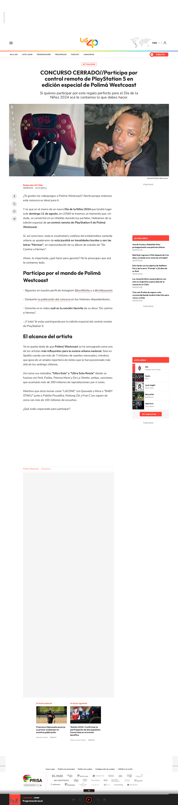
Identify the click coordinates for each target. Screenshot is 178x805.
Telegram (14, 219)
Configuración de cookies (105, 769)
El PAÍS (57, 776)
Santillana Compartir (98, 776)
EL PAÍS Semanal (116, 779)
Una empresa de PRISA (33, 778)
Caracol (138, 776)
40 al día (14, 54)
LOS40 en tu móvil (125, 769)
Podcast (75, 54)
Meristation (132, 784)
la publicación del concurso (54, 299)
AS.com (119, 776)
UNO (76, 779)
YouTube (83, 750)
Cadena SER (110, 776)
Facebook (14, 196)
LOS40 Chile (89, 43)
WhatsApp (14, 211)
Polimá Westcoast (31, 469)
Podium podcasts (82, 784)
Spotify (100, 750)
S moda (106, 784)
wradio (84, 779)
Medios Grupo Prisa (32, 785)
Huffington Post (61, 779)
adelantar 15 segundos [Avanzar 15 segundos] (98, 799)
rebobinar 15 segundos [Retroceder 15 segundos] (80, 799)
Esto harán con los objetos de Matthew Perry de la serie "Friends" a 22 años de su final (149, 268)
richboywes (104, 290)
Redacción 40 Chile (33, 185)
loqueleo (119, 784)
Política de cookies (85, 769)
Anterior (73, 799)
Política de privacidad (66, 769)
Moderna (69, 784)
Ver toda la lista (149, 414)
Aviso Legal (50, 769)
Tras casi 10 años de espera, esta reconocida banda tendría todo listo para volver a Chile (150, 295)
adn (128, 776)
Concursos (89, 54)
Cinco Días (95, 779)
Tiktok (72, 750)
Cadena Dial (105, 779)
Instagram (78, 750)
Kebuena (136, 779)
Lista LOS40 (27, 54)
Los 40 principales (70, 776)
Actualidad (89, 64)
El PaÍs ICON (94, 784)
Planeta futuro (126, 779)
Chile (154, 43)
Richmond (55, 784)
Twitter (14, 203)
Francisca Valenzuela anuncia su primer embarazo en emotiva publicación (50, 730)
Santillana (84, 776)
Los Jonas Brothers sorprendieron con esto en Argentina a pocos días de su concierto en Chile (149, 282)
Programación (44, 54)
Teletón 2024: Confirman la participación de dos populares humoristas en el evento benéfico (85, 731)
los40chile (84, 290)
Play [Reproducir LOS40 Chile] (89, 800)
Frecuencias (61, 54)
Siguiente (104, 799)
